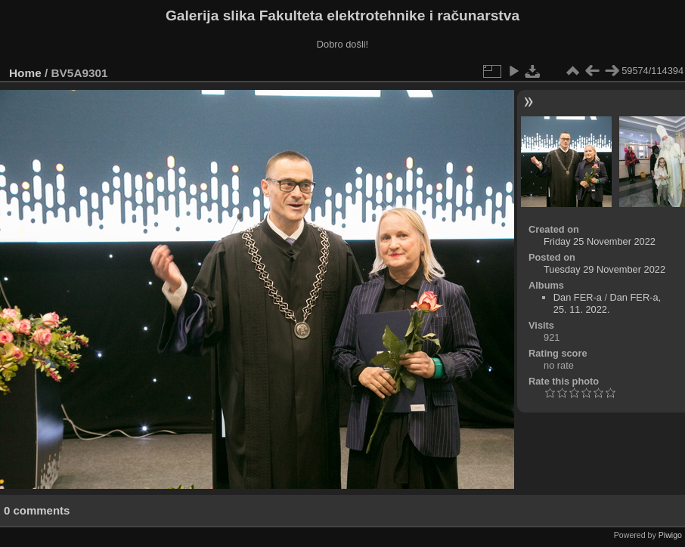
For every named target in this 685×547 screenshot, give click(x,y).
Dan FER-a (577, 297)
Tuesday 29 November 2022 (604, 269)
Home (25, 72)
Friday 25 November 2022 (600, 241)
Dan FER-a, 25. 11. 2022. (607, 303)
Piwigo (670, 534)
